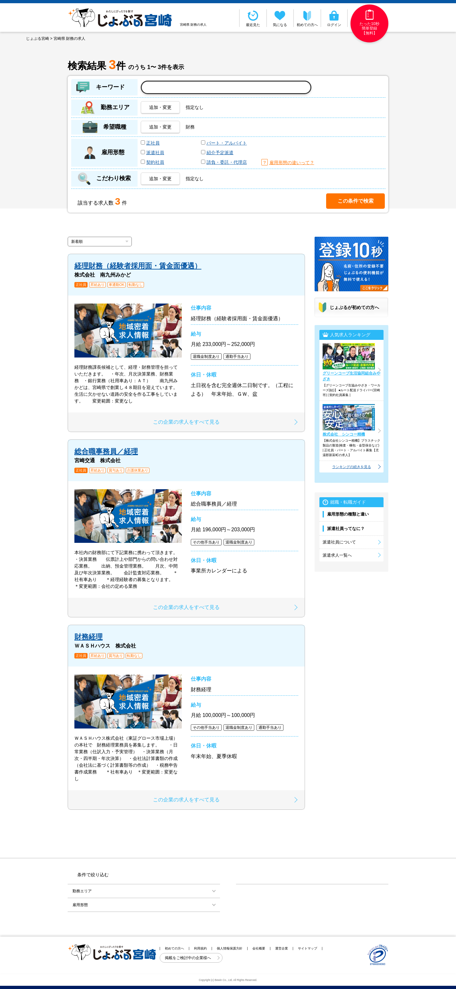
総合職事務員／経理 (106, 451)
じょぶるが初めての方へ (354, 307)
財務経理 (88, 637)
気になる (280, 18)
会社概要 (258, 948)
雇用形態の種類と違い (348, 514)
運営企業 (281, 948)
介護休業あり (137, 470)
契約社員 (155, 162)
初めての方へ (307, 18)
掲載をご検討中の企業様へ (188, 958)
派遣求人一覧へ (337, 555)
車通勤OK (116, 285)
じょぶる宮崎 (37, 38)
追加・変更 (160, 107)
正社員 (153, 143)
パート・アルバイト (227, 143)
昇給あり (97, 285)
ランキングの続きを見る (351, 467)
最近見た (253, 18)
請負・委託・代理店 (227, 162)
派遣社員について (339, 542)
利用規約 (200, 948)
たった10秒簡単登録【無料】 (369, 22)
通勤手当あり (237, 356)
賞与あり (116, 470)
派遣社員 (155, 152)
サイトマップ (307, 948)
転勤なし (136, 285)
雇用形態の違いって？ (291, 162)
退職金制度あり (206, 356)
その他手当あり (206, 542)
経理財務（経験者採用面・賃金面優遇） (137, 266)
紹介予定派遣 (220, 152)
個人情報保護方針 (229, 948)
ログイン (334, 18)
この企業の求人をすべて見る (186, 422)
